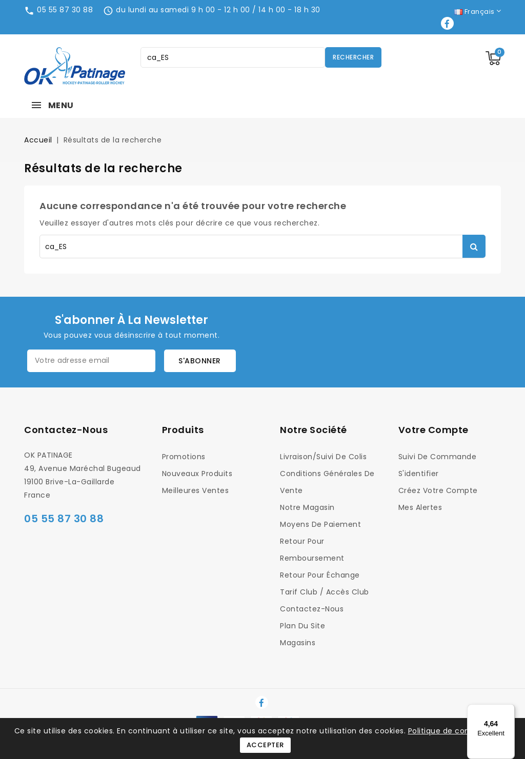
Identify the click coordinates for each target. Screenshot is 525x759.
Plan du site (302, 626)
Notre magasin (307, 507)
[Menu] (508, 710)
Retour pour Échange (320, 575)
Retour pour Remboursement (312, 549)
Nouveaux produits (197, 473)
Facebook (448, 23)
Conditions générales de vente (327, 482)
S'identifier (418, 473)
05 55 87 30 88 (65, 10)
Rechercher (353, 57)
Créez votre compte (438, 490)
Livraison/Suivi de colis (323, 457)
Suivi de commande (437, 457)
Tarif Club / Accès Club (324, 592)
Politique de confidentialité (459, 731)
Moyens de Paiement (320, 524)
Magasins (297, 643)
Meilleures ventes (195, 490)
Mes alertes (420, 507)
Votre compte (433, 429)
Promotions (184, 457)
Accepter (265, 745)
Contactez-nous (66, 429)
